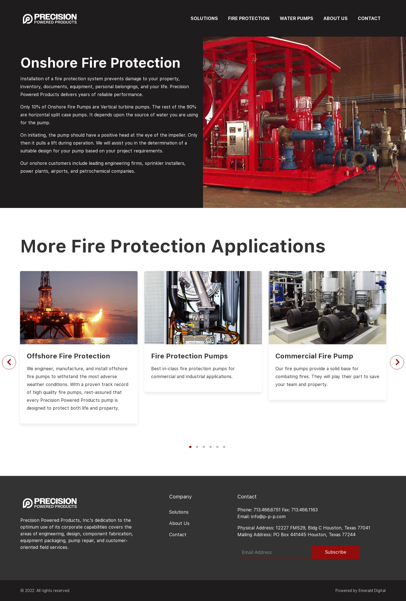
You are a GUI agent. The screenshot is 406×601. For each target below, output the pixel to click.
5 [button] (217, 447)
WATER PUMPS (296, 18)
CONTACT (369, 18)
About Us (179, 523)
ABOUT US (335, 18)
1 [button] (190, 447)
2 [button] (197, 447)
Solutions (179, 512)
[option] (203, 327)
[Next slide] (397, 362)
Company (180, 497)
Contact (177, 534)
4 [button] (210, 447)
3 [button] (204, 447)
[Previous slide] (9, 362)
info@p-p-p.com (268, 516)
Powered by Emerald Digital (361, 590)
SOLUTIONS (204, 18)
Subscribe (335, 552)
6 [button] (224, 447)
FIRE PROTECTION (249, 18)
